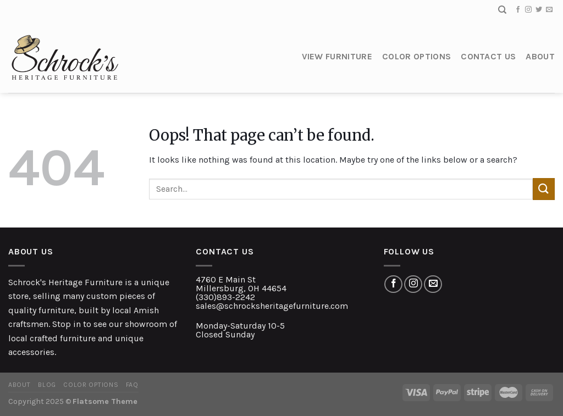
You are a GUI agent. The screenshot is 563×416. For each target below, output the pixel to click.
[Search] (502, 10)
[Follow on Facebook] (518, 10)
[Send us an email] (549, 10)
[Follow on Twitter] (539, 10)
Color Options (416, 56)
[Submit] (544, 188)
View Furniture (337, 56)
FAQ (132, 385)
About (540, 56)
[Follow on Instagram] (528, 10)
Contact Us (488, 56)
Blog (47, 385)
